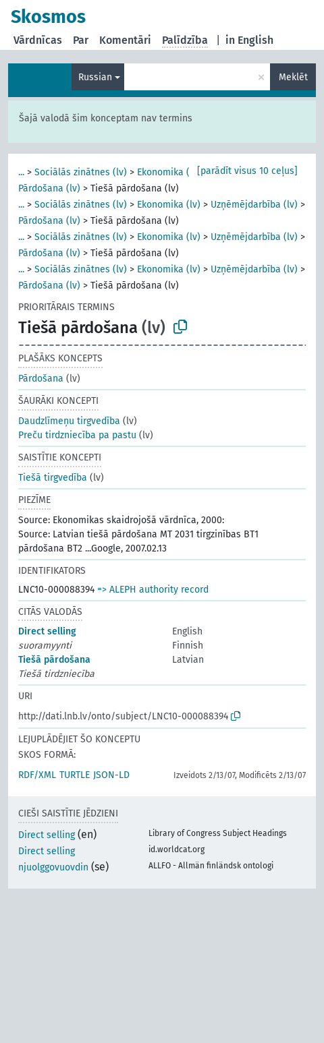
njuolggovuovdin (53, 867)
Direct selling (47, 631)
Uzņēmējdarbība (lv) (254, 204)
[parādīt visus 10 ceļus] (247, 171)
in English (249, 40)
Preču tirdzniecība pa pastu (77, 435)
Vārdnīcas (38, 40)
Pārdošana (40, 378)
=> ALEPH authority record (153, 589)
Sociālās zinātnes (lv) (80, 172)
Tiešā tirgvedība (52, 477)
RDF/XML (37, 775)
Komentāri (125, 40)
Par (80, 40)
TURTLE (74, 775)
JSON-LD (111, 775)
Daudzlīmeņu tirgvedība (69, 421)
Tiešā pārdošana (54, 659)
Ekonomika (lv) (168, 172)
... (21, 172)
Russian (95, 77)
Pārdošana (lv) (49, 188)
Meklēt (293, 77)
